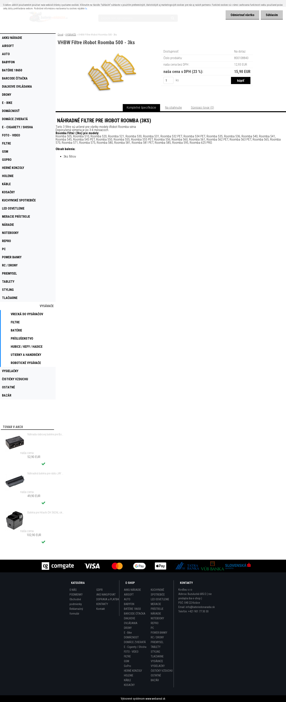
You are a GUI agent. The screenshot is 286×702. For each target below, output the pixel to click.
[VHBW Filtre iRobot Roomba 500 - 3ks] (113, 54)
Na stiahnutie (173, 107)
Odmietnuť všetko (242, 15)
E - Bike (128, 632)
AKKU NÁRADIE (132, 589)
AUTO (127, 599)
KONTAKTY (102, 604)
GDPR (99, 589)
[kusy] (168, 80)
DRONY (128, 627)
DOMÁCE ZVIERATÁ (135, 642)
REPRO (154, 623)
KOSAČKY (129, 685)
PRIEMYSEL (157, 642)
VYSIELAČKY (158, 666)
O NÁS (73, 589)
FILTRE (127, 656)
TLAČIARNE (157, 656)
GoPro (127, 666)
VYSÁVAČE (70, 34)
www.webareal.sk (155, 698)
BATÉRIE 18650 (132, 608)
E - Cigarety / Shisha (135, 646)
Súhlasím (272, 15)
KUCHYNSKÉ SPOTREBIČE (158, 592)
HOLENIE (128, 675)
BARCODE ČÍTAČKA (134, 613)
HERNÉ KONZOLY (133, 670)
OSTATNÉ (156, 675)
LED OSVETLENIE (160, 599)
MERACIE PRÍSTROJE (157, 606)
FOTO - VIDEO (131, 651)
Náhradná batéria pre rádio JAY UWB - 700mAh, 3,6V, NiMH (45, 473)
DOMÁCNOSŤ (131, 637)
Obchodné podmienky (76, 602)
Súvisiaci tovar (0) (202, 107)
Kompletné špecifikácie (141, 107)
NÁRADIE (156, 613)
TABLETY (155, 646)
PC (152, 627)
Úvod (60, 34)
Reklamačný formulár (76, 611)
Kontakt (100, 608)
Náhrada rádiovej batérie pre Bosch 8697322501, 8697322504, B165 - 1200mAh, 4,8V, (45, 434)
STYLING (155, 651)
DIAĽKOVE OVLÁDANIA (130, 621)
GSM (126, 661)
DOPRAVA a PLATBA (107, 599)
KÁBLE (127, 680)
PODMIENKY (76, 594)
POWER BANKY (159, 632)
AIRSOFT (129, 594)
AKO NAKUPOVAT (106, 594)
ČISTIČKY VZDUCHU (162, 670)
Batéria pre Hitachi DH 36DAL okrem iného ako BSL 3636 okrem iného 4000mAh (45, 512)
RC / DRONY (157, 637)
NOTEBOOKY (157, 618)
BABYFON (129, 604)
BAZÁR (155, 680)
